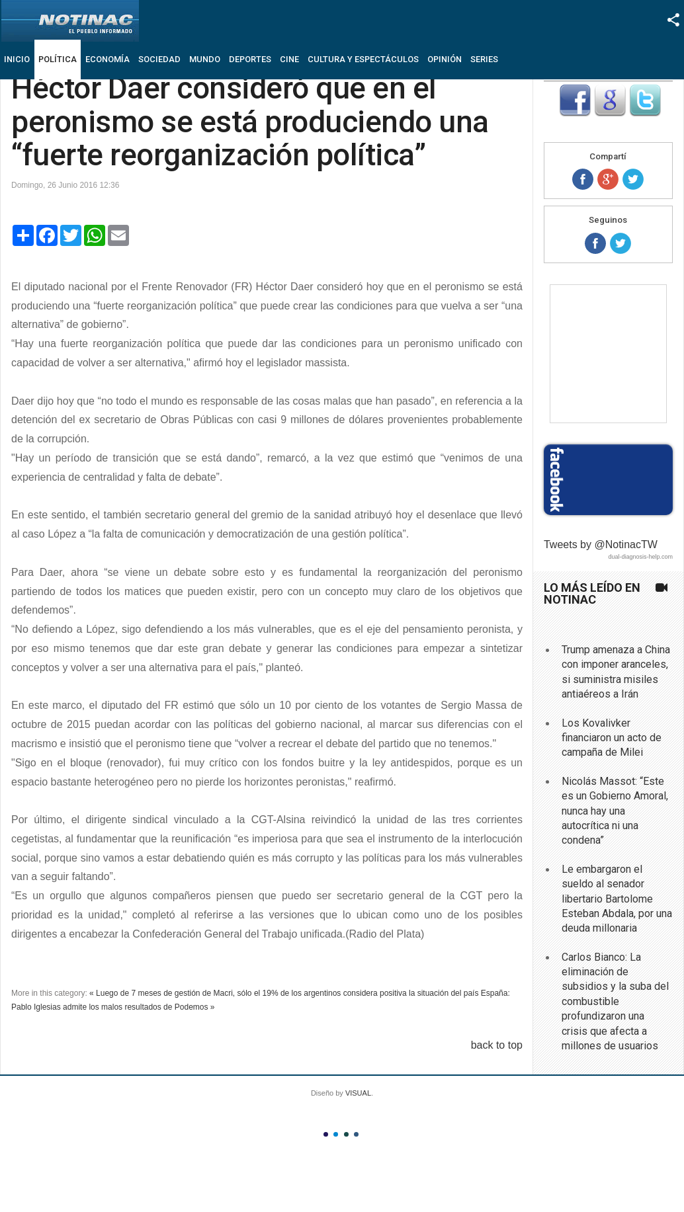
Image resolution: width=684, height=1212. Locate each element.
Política (57, 59)
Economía (107, 59)
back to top (497, 1045)
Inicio (17, 59)
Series (484, 59)
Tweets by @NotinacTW (601, 544)
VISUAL (358, 1093)
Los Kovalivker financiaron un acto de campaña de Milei (612, 738)
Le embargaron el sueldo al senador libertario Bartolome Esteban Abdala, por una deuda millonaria (617, 899)
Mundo (204, 59)
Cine (289, 59)
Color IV (356, 1134)
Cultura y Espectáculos (363, 59)
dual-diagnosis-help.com (640, 556)
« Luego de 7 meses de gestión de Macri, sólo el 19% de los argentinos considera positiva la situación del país (283, 993)
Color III (346, 1134)
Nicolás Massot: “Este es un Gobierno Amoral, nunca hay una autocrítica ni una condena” (615, 811)
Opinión (444, 59)
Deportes (250, 59)
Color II (335, 1134)
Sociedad (159, 59)
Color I (325, 1134)
